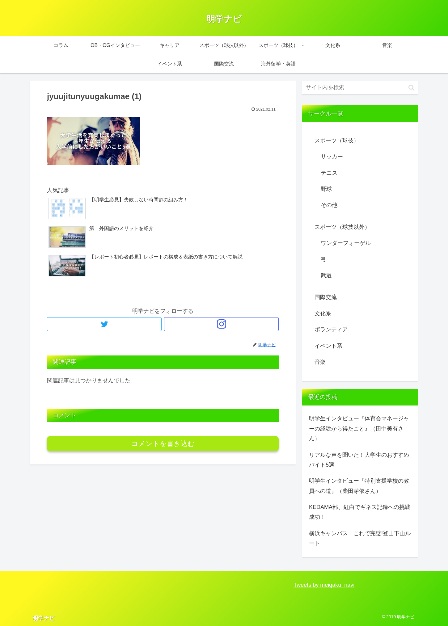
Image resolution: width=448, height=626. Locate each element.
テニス (329, 173)
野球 (326, 189)
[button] (411, 87)
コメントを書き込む (163, 443)
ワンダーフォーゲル (346, 243)
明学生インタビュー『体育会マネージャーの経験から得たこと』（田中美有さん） (359, 428)
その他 (329, 205)
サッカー (332, 156)
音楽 (320, 362)
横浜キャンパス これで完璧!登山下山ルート (360, 538)
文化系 (323, 313)
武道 (326, 275)
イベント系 (328, 346)
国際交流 (326, 297)
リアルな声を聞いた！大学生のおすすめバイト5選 (359, 460)
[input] (360, 87)
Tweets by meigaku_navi (324, 585)
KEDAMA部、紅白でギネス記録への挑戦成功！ (359, 512)
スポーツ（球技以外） (342, 227)
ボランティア (331, 329)
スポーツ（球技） (337, 140)
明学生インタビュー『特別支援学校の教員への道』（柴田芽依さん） (359, 486)
